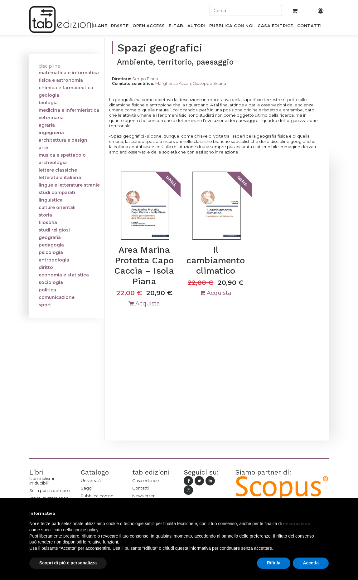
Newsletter (143, 495)
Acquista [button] (144, 303)
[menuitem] (96, 27)
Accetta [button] (311, 562)
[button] (326, 513)
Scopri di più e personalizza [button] (68, 562)
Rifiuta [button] (274, 562)
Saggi (87, 487)
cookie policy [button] (86, 529)
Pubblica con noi (97, 495)
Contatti (140, 487)
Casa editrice (145, 480)
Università (91, 480)
